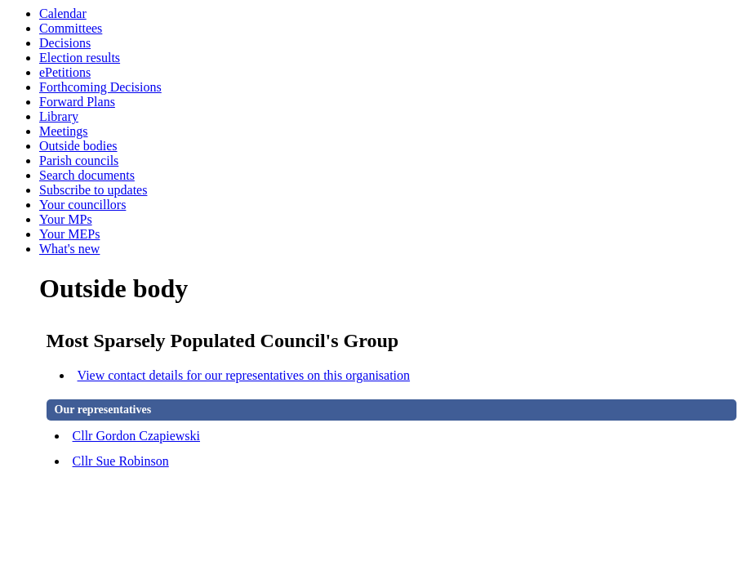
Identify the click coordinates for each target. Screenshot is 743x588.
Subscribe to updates (93, 190)
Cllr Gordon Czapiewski (136, 436)
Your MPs (65, 219)
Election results (79, 58)
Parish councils (78, 160)
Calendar (63, 13)
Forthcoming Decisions (100, 87)
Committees (70, 28)
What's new (69, 249)
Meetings (63, 131)
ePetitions (65, 72)
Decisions (65, 43)
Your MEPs (69, 234)
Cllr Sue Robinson (121, 461)
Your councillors (82, 205)
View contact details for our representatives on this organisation (244, 375)
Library (58, 116)
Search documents (87, 175)
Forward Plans (77, 102)
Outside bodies (78, 146)
